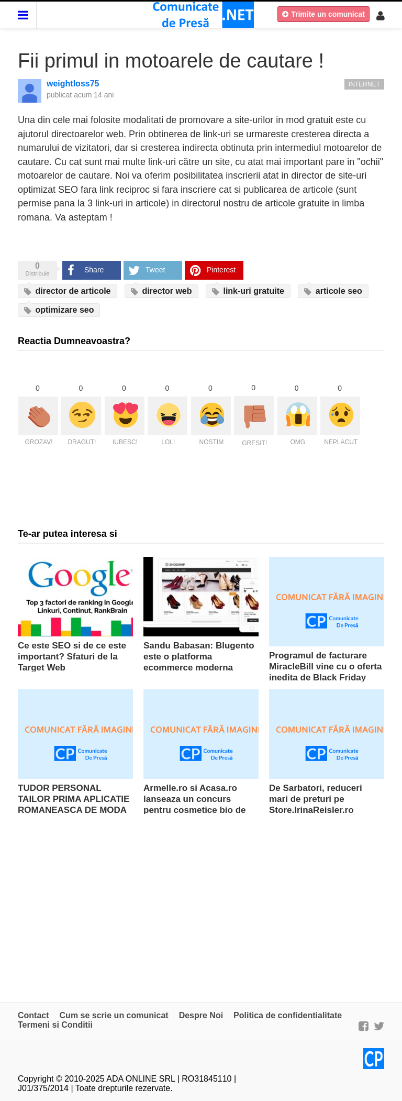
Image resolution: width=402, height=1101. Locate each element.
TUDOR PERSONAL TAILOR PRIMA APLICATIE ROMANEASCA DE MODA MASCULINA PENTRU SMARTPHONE (73, 810)
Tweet (155, 270)
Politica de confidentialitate (287, 1015)
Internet (364, 84)
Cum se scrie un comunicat (114, 1015)
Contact (33, 1015)
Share (94, 270)
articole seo (333, 291)
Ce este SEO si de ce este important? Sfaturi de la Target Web (72, 657)
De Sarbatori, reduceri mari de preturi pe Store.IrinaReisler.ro (315, 799)
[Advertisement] (201, 903)
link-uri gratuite (248, 291)
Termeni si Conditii (55, 1024)
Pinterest (221, 270)
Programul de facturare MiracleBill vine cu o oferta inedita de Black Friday (325, 666)
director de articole (67, 291)
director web (161, 291)
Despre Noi (201, 1015)
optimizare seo (59, 310)
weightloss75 (73, 83)
